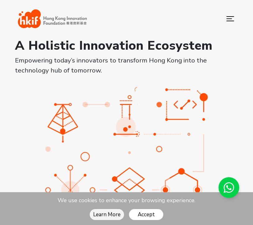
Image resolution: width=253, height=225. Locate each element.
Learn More (107, 214)
